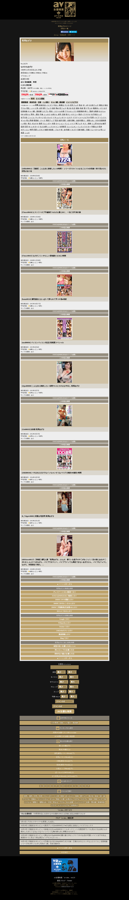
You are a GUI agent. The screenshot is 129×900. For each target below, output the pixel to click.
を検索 (64, 650)
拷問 (31, 130)
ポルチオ (35, 123)
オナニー (74, 114)
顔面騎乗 (102, 120)
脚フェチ (78, 123)
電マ (85, 108)
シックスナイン (53, 127)
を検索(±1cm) (64, 646)
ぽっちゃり (48, 117)
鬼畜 (22, 133)
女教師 (95, 111)
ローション (60, 123)
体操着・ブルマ (54, 130)
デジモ (67, 105)
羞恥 (77, 108)
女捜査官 (62, 127)
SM (22, 114)
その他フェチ (93, 105)
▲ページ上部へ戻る (64, 584)
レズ (100, 114)
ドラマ (75, 117)
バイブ (96, 117)
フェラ (48, 108)
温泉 (22, 127)
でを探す (64, 596)
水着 (53, 123)
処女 (96, 796)
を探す (64, 623)
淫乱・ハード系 (32, 108)
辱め (57, 108)
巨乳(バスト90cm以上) (64, 757)
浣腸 (79, 130)
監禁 (92, 117)
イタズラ (73, 130)
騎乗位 (61, 105)
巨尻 (26, 127)
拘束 (81, 108)
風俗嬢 (75, 723)
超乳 (59, 114)
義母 (40, 123)
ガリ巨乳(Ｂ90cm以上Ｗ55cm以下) (64, 776)
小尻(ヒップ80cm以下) (64, 768)
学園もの (94, 127)
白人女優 (43, 127)
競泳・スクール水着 (56, 111)
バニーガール (95, 130)
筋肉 (77, 796)
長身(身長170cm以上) (64, 765)
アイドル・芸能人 (29, 799)
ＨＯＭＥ (64, 852)
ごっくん (31, 117)
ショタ (27, 133)
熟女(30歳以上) (64, 749)
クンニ (67, 123)
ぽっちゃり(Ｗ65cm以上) (64, 772)
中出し (56, 105)
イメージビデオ (72, 102)
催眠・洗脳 (85, 130)
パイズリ (49, 105)
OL (29, 127)
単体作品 (33, 102)
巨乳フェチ (74, 105)
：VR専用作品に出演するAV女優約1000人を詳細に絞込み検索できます (53, 814)
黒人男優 (29, 120)
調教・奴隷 (75, 120)
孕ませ (55, 802)
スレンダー (47, 123)
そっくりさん (43, 799)
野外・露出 (35, 114)
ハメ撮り (46, 102)
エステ (69, 117)
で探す (64, 592)
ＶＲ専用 (54, 723)
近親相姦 (24, 111)
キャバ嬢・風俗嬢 (58, 102)
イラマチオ (86, 114)
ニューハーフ (79, 802)
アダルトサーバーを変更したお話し (41, 822)
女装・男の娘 (91, 802)
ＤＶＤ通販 (40, 99)
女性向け (74, 805)
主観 (39, 102)
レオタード (35, 127)
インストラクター (84, 127)
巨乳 (35, 796)
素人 (29, 123)
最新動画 (24, 102)
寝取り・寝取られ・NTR (89, 120)
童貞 (80, 114)
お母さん (27, 114)
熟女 (80, 105)
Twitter (69, 881)
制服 (68, 130)
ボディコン (25, 130)
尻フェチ (62, 108)
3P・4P (85, 105)
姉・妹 (63, 130)
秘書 (46, 130)
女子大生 (24, 117)
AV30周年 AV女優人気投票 (64, 736)
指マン (68, 114)
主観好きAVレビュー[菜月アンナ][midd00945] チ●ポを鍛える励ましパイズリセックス (60, 825)
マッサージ (39, 117)
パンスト (103, 117)
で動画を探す (64, 611)
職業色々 (96, 108)
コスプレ (45, 111)
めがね (99, 123)
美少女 (69, 108)
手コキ (89, 108)
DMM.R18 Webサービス (67, 886)
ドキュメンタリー (60, 117)
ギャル (23, 120)
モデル (76, 799)
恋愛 (35, 130)
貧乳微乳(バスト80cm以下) (64, 753)
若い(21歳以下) (64, 746)
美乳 (44, 108)
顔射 (53, 108)
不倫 (41, 114)
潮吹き (101, 105)
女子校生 (94, 114)
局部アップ (50, 120)
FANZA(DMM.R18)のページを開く (64, 181)
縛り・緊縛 (88, 111)
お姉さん (54, 114)
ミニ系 (94, 123)
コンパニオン (72, 127)
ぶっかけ (47, 114)
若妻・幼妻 (66, 120)
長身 (100, 127)
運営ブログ (61, 881)
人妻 (40, 108)
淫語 (56, 120)
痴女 (106, 105)
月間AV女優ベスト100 (64, 732)
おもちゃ (102, 111)
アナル (23, 108)
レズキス (40, 130)
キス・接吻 (87, 123)
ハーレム (28, 802)
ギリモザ (103, 108)
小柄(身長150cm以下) (64, 761)
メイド (72, 123)
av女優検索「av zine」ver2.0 (64, 877)
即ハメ (103, 130)
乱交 (73, 108)
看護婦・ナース (39, 120)
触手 (104, 123)
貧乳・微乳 (28, 796)
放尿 (60, 120)
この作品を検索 (64, 184)
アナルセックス (71, 111)
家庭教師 (80, 111)
